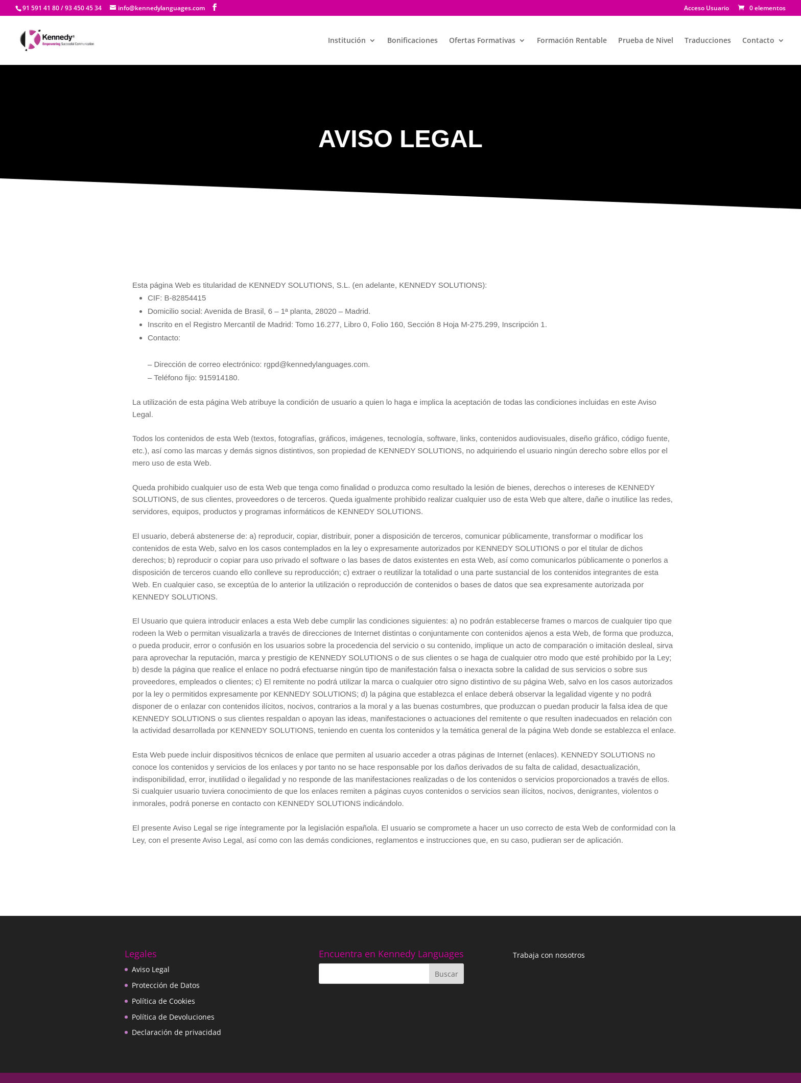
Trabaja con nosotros (549, 955)
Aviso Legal (151, 969)
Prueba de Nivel (645, 41)
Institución (347, 41)
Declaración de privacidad (176, 1032)
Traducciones (708, 41)
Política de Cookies (163, 1001)
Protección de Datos (166, 985)
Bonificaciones (412, 41)
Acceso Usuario (706, 8)
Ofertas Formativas (482, 41)
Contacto (758, 41)
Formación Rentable (572, 41)
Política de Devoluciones (173, 1017)
